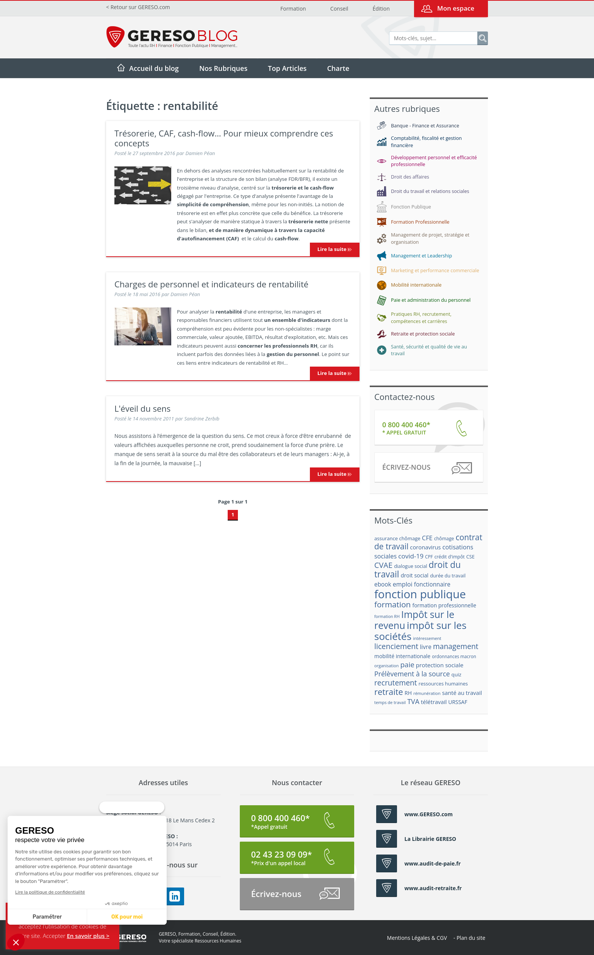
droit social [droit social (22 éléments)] (414, 575)
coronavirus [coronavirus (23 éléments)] (425, 547)
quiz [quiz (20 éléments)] (456, 674)
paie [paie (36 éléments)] (407, 664)
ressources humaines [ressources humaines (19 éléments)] (443, 683)
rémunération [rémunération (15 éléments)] (427, 693)
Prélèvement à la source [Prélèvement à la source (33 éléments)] (412, 673)
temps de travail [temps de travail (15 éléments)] (390, 702)
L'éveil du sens (142, 408)
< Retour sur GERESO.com (138, 7)
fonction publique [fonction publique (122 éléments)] (420, 594)
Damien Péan (200, 153)
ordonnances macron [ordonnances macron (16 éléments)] (454, 656)
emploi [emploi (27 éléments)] (403, 584)
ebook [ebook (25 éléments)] (382, 584)
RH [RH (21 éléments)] (408, 692)
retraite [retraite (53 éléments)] (388, 691)
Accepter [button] (54, 935)
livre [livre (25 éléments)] (425, 647)
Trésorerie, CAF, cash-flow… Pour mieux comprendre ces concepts (223, 138)
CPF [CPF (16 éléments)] (429, 557)
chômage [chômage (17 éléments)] (444, 538)
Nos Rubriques (223, 68)
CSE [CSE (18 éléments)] (470, 556)
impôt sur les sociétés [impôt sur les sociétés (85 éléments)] (420, 630)
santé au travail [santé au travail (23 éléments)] (462, 692)
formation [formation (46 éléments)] (392, 604)
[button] (16, 942)
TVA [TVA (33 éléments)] (413, 701)
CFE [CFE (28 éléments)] (427, 537)
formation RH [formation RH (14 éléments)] (387, 616)
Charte (338, 68)
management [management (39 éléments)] (455, 646)
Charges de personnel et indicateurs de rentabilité (211, 284)
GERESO (126, 937)
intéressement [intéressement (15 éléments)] (427, 638)
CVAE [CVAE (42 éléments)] (383, 565)
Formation (293, 8)
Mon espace (455, 8)
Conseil (339, 8)
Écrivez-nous (426, 468)
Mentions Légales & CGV (417, 937)
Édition (380, 8)
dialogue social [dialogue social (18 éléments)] (410, 566)
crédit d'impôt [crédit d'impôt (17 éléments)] (450, 557)
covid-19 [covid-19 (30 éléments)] (411, 556)
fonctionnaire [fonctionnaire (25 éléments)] (432, 584)
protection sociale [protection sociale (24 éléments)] (440, 665)
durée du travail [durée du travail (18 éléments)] (448, 575)
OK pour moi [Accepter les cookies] (61, 917)
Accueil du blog (154, 68)
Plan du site (470, 937)
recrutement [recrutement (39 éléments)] (395, 682)
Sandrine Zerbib (201, 418)
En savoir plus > (88, 935)
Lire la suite (334, 249)
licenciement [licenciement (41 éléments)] (396, 646)
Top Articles (287, 68)
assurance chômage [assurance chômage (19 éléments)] (397, 538)
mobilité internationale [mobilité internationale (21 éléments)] (402, 656)
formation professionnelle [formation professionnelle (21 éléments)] (444, 605)
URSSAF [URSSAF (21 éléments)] (457, 702)
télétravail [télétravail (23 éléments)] (434, 702)
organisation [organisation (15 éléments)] (386, 665)
